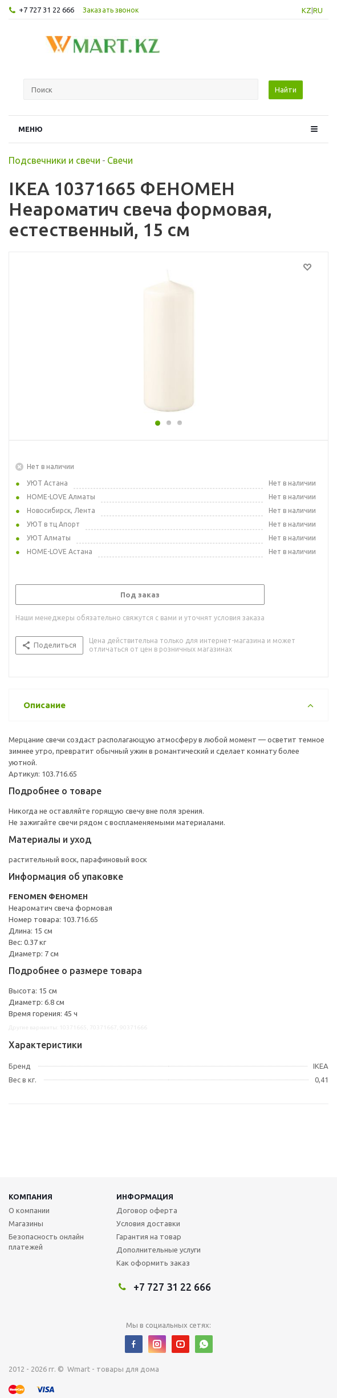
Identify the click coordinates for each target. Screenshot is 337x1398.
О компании (29, 1210)
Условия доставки (148, 1223)
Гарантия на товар (148, 1237)
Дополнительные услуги (158, 1250)
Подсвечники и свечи (54, 160)
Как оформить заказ (153, 1263)
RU (318, 10)
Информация (144, 1197)
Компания (30, 1197)
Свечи (120, 160)
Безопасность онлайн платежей (46, 1242)
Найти (286, 90)
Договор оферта (146, 1210)
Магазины (26, 1223)
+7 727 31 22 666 (46, 10)
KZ (306, 10)
